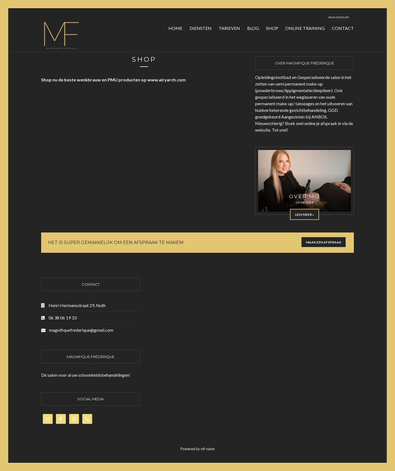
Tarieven (229, 28)
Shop (272, 28)
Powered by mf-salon (197, 449)
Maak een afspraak (323, 242)
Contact (343, 28)
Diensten (200, 28)
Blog (253, 28)
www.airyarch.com (166, 79)
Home (175, 28)
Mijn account (338, 17)
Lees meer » (304, 214)
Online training (305, 28)
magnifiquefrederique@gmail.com (81, 330)
